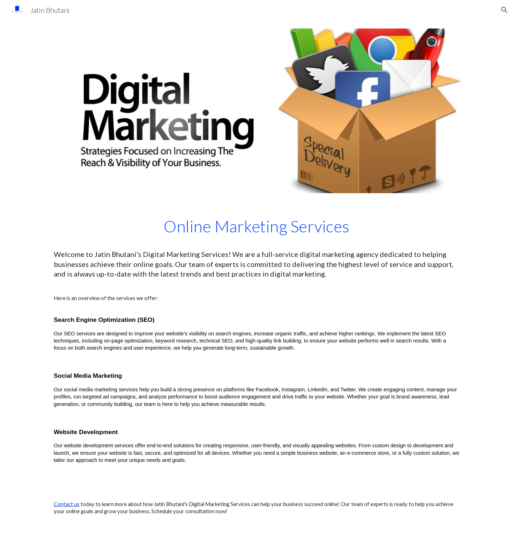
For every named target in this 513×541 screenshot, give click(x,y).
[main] (256, 247)
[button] (504, 10)
